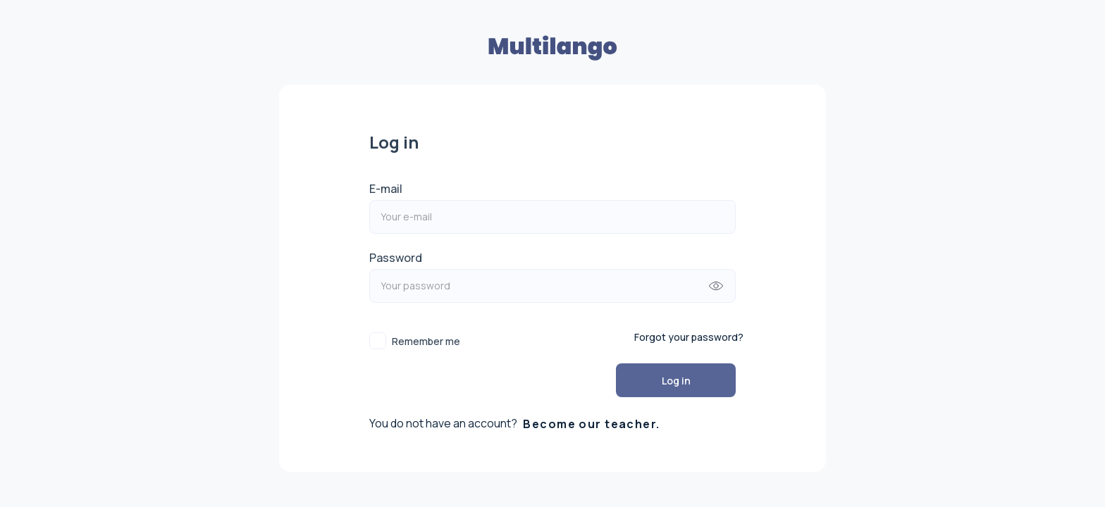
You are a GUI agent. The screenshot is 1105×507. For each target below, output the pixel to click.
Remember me (426, 341)
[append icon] (716, 286)
